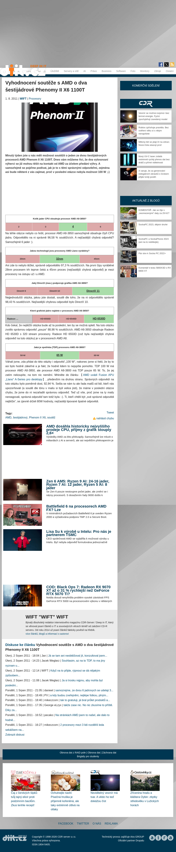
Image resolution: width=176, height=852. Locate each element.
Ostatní (170, 71)
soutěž (51, 417)
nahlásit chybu (105, 418)
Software (121, 71)
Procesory (35, 98)
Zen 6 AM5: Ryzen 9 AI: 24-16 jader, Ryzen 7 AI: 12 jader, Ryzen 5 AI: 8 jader (77, 484)
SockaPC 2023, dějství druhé (153, 224)
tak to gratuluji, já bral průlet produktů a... (85, 700)
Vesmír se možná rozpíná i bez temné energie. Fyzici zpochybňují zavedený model (154, 116)
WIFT (23, 98)
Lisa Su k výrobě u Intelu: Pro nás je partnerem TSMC (78, 533)
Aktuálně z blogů (146, 200)
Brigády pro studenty (88, 756)
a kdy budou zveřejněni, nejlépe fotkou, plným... (79, 695)
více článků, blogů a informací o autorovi (47, 633)
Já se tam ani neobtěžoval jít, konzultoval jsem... (77, 655)
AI (85, 71)
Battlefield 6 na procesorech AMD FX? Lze (76, 508)
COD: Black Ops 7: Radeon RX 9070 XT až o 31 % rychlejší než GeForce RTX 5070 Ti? (78, 590)
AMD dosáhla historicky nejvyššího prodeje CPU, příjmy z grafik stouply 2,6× (78, 429)
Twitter (83, 823)
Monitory (144, 71)
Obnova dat (94, 752)
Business (106, 71)
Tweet (110, 412)
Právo (94, 71)
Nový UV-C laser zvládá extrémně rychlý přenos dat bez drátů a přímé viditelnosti (154, 159)
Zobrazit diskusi (14, 734)
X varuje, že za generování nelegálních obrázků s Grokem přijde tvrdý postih (154, 173)
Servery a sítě (71, 71)
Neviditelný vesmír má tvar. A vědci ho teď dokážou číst (104, 797)
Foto (132, 71)
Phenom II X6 (37, 417)
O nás (97, 823)
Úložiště (54, 71)
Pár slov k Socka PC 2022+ (152, 253)
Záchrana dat (109, 752)
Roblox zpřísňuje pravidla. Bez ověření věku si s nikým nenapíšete (154, 130)
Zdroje (157, 71)
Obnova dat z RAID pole (73, 752)
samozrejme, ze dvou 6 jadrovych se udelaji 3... (84, 690)
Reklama (111, 823)
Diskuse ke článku (20, 645)
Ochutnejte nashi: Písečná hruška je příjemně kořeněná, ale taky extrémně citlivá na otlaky (65, 801)
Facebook (65, 823)
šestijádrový (20, 417)
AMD (8, 417)
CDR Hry (146, 103)
